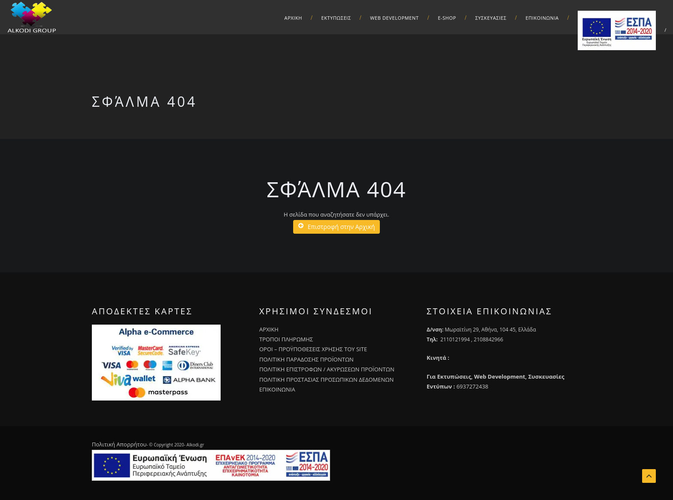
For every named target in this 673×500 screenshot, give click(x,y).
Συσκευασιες (490, 18)
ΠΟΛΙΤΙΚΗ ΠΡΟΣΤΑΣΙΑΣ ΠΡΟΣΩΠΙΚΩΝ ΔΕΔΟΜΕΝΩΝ (326, 379)
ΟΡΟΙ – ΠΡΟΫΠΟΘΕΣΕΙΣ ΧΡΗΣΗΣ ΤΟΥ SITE (313, 349)
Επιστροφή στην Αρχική (336, 227)
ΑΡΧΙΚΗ (293, 18)
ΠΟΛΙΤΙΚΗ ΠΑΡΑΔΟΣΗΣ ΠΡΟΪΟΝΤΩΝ (306, 359)
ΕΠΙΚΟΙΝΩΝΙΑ (277, 389)
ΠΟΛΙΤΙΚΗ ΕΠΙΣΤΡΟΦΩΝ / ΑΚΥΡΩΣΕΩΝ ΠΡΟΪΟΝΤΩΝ (326, 369)
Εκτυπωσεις (336, 18)
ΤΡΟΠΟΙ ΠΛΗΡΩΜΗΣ (286, 339)
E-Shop (447, 18)
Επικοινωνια (542, 18)
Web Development (394, 18)
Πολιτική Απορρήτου (119, 444)
